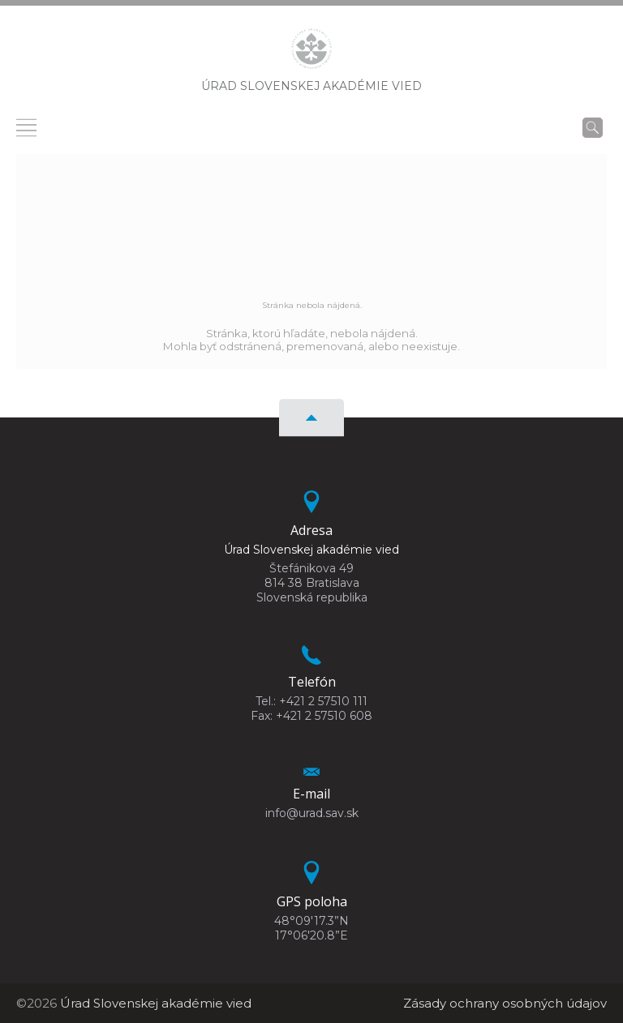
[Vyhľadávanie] (592, 127)
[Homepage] (311, 53)
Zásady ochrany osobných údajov (505, 1003)
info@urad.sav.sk (312, 813)
